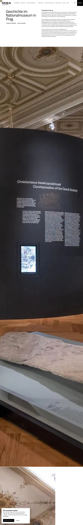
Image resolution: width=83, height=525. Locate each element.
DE (74, 3)
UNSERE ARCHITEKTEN (49, 3)
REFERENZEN (17, 3)
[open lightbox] (41, 257)
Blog (68, 3)
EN (72, 3)
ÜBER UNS (23, 3)
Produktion (58, 3)
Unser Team (40, 3)
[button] (31, 3)
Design (63, 3)
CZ (70, 3)
